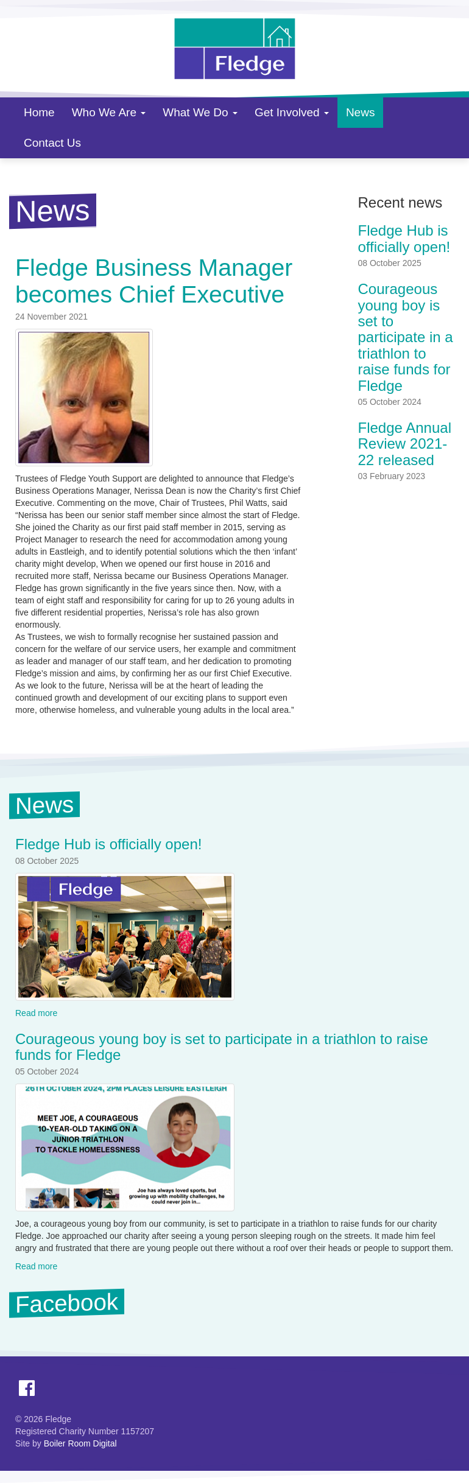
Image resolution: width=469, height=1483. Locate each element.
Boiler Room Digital (80, 1443)
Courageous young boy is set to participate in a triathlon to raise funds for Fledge (405, 337)
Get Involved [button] (292, 112)
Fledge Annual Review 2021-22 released (404, 443)
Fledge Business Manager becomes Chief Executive (153, 280)
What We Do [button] (200, 112)
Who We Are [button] (109, 112)
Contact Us (52, 142)
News (360, 112)
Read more (36, 1013)
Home (39, 112)
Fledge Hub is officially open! (404, 238)
